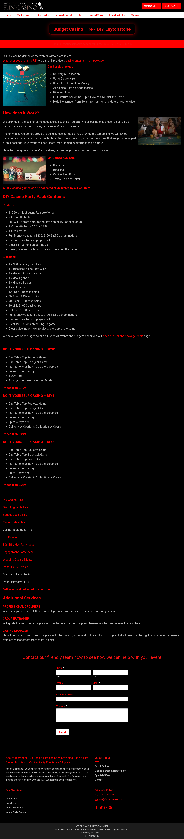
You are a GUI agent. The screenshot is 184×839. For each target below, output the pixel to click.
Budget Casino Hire (15, 514)
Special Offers (102, 775)
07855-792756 (123, 43)
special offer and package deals (123, 336)
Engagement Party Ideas (18, 552)
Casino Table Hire (14, 522)
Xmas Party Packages (17, 812)
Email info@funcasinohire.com (70, 43)
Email (96, 683)
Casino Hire (12, 798)
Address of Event (65, 694)
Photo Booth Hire (15, 807)
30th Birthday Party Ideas (18, 544)
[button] (151, 6)
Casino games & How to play (110, 770)
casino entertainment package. (85, 60)
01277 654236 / (105, 43)
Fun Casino (10, 537)
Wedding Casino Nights (17, 559)
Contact (99, 779)
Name (60, 668)
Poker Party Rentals (15, 567)
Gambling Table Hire (15, 507)
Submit (62, 732)
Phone (59, 683)
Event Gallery (102, 766)
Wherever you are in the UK (20, 60)
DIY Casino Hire (13, 500)
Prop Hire (11, 803)
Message (61, 706)
